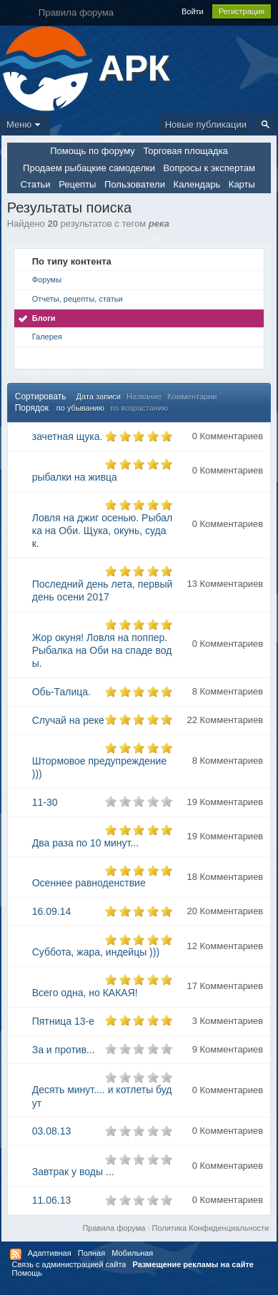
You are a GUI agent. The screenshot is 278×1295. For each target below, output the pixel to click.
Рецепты (77, 184)
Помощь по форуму (92, 150)
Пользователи (134, 184)
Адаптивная (49, 1253)
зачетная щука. (67, 436)
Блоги (44, 318)
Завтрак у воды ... (73, 1171)
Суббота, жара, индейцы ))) (95, 952)
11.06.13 (51, 1200)
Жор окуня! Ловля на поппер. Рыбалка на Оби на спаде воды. (102, 650)
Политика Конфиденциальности (210, 1228)
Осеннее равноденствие (89, 883)
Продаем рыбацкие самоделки (89, 168)
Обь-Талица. (61, 691)
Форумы (46, 279)
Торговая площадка (185, 150)
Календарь (197, 184)
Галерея (47, 336)
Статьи (35, 184)
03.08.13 (51, 1131)
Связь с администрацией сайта (69, 1264)
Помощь (27, 1273)
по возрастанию (139, 408)
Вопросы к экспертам (209, 168)
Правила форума (113, 1228)
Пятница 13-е (63, 1021)
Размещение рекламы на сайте (193, 1264)
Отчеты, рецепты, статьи (77, 299)
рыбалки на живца (74, 477)
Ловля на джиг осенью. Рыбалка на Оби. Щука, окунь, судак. (102, 530)
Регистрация (241, 11)
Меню (25, 124)
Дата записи (98, 396)
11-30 (45, 802)
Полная (91, 1253)
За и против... (63, 1049)
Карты (242, 184)
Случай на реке (68, 720)
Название (144, 396)
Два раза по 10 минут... (85, 843)
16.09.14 (51, 911)
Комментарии (192, 396)
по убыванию (80, 408)
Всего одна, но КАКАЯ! (85, 992)
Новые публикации (206, 124)
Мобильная (132, 1253)
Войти (193, 11)
